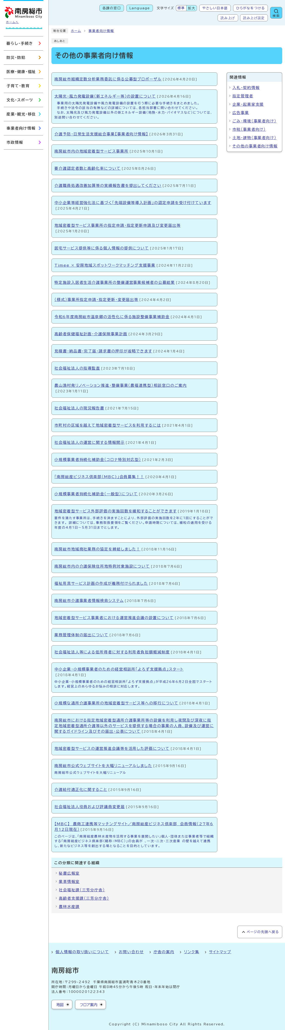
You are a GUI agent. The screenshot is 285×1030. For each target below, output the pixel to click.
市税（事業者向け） (249, 129)
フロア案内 (88, 1005)
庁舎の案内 (164, 952)
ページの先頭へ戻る (263, 932)
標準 (181, 8)
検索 (276, 15)
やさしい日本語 (215, 8)
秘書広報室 (69, 873)
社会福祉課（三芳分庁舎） (82, 890)
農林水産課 (69, 906)
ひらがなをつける (250, 8)
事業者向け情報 (101, 30)
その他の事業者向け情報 (255, 146)
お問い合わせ (131, 952)
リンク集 (191, 952)
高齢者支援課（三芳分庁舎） (84, 898)
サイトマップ (220, 952)
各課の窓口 (111, 8)
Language (139, 8)
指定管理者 (242, 96)
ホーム (76, 30)
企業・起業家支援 (248, 104)
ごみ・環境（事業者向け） (254, 121)
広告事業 (240, 113)
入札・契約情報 (246, 88)
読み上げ (228, 18)
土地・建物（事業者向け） (254, 138)
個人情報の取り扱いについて (82, 952)
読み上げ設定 (254, 18)
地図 (60, 1005)
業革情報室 (69, 881)
